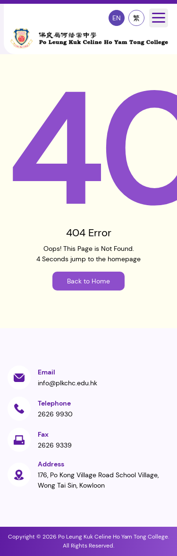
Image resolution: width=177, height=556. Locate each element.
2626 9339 (55, 445)
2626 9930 (55, 414)
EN (116, 18)
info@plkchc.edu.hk (67, 383)
